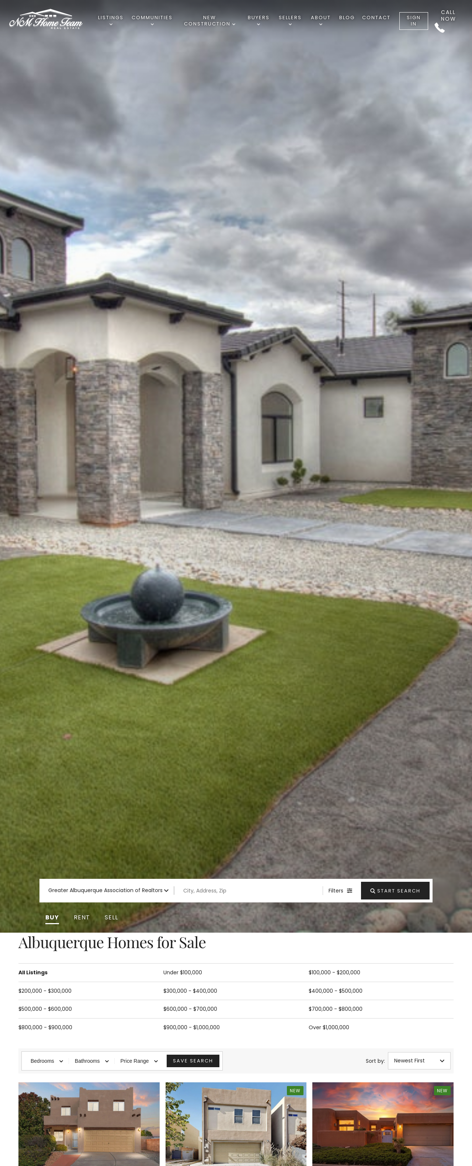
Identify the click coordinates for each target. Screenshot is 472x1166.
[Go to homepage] (53, 19)
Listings (111, 19)
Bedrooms (47, 1061)
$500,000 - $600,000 (45, 1009)
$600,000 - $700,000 (190, 1009)
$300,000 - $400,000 (190, 991)
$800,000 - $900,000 (45, 1027)
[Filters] (340, 890)
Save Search (193, 1060)
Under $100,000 (182, 972)
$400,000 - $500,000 (335, 991)
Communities (152, 19)
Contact (376, 17)
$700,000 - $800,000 (335, 1009)
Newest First (419, 1060)
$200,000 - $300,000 (45, 991)
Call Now (445, 21)
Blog (347, 17)
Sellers (290, 19)
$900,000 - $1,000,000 (191, 1027)
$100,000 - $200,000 (334, 972)
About (321, 19)
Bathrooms (92, 1061)
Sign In (414, 20)
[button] (52, 917)
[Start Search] (395, 890)
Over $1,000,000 (329, 1027)
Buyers (259, 19)
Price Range (139, 1061)
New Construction (209, 20)
